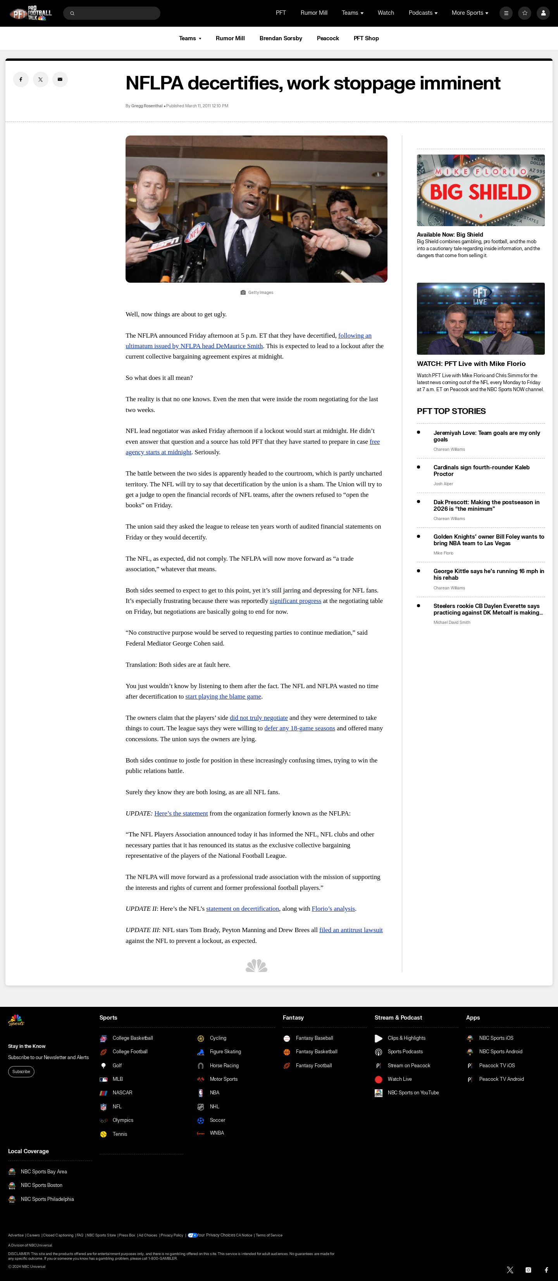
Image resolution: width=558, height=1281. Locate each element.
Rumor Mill (314, 13)
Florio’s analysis (333, 908)
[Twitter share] (40, 79)
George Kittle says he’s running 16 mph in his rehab (489, 574)
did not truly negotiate (259, 717)
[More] (506, 13)
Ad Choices (148, 1235)
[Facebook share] (21, 79)
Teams (190, 38)
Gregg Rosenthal (147, 105)
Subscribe (21, 1071)
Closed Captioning (58, 1235)
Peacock (328, 38)
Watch (386, 13)
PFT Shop (366, 38)
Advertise (16, 1235)
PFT (281, 13)
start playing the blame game (223, 696)
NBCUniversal (40, 1245)
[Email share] (60, 79)
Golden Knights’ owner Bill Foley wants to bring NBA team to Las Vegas (489, 540)
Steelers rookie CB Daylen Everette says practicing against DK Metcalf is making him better (487, 609)
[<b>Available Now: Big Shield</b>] (481, 190)
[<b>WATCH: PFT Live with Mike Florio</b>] (481, 318)
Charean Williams (449, 449)
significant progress (295, 600)
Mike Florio (443, 553)
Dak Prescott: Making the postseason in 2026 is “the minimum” (487, 505)
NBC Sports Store (101, 1235)
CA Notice (241, 1235)
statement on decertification (242, 908)
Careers (33, 1235)
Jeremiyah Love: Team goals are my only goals (487, 436)
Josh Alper (443, 483)
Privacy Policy (172, 1235)
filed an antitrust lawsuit (351, 930)
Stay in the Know (26, 1046)
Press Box (127, 1235)
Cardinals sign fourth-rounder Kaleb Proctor (482, 470)
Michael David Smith (452, 622)
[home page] (30, 13)
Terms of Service (266, 1235)
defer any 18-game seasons (299, 728)
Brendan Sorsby (281, 38)
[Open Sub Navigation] (362, 13)
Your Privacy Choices (215, 1235)
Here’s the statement (181, 813)
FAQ (80, 1235)
